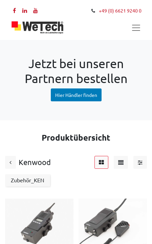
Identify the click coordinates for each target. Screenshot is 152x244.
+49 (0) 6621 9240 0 (120, 11)
